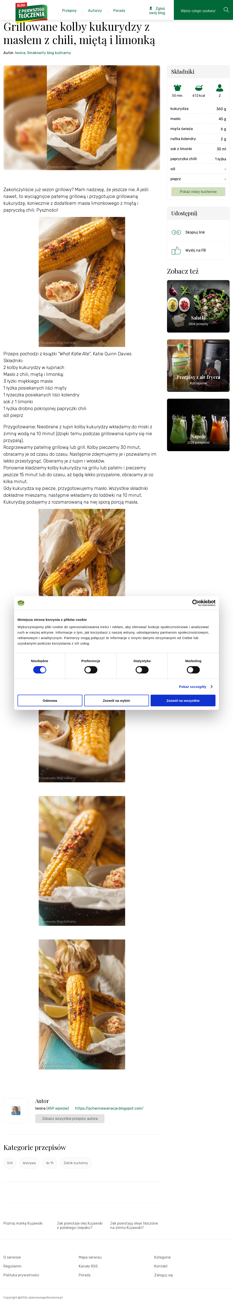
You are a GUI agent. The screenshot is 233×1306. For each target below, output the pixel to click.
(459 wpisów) (57, 1108)
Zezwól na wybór (116, 700)
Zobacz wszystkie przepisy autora (70, 1118)
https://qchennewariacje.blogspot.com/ (109, 1108)
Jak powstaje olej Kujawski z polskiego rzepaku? (80, 1225)
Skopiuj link (188, 232)
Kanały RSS (88, 1266)
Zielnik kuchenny (76, 1163)
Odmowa (50, 700)
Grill (10, 1163)
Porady (85, 1275)
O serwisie (12, 1257)
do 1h (49, 1163)
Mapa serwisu (90, 1257)
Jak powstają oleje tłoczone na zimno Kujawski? (134, 1225)
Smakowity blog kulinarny (49, 53)
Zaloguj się (163, 1275)
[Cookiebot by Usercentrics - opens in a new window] (195, 603)
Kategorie (162, 1257)
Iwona (20, 53)
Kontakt (161, 1266)
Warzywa (29, 1163)
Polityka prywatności (21, 1275)
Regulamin (12, 1266)
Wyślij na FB (188, 250)
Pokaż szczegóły (192, 687)
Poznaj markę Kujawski (23, 1223)
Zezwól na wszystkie (183, 700)
